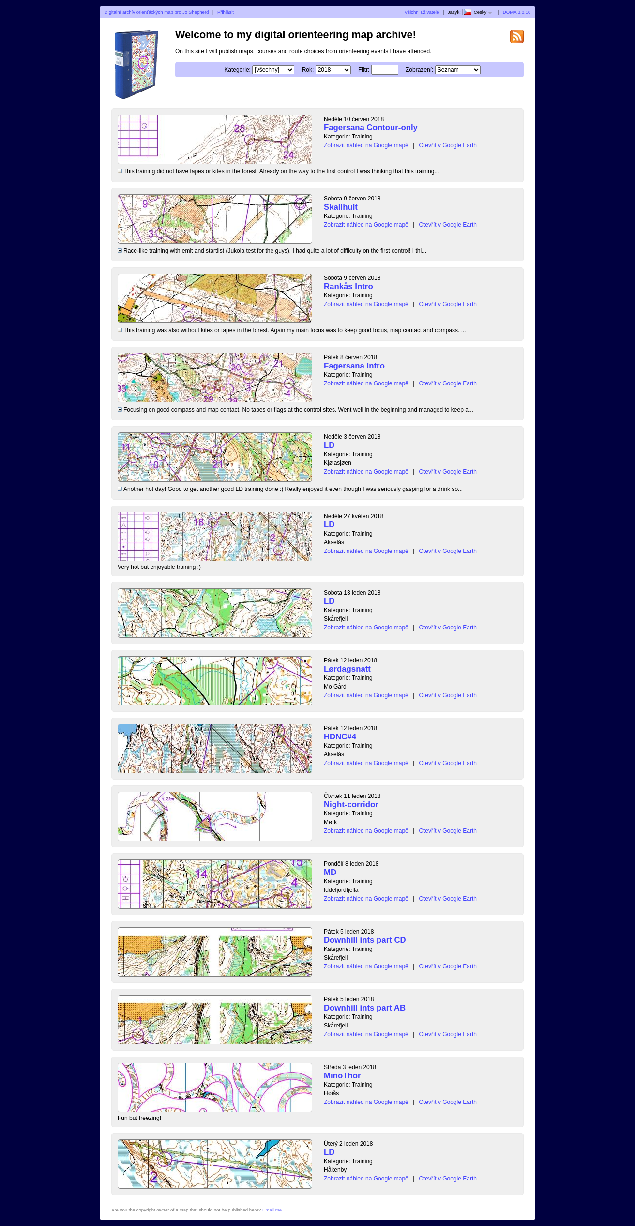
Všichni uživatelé (422, 12)
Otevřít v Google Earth (448, 145)
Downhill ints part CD (365, 940)
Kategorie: (237, 69)
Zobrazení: (419, 69)
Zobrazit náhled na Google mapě (366, 145)
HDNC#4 (340, 736)
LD (329, 445)
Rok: (308, 69)
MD (330, 872)
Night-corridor (351, 804)
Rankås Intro (348, 286)
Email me (272, 1209)
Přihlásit (225, 12)
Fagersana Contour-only (371, 127)
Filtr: (363, 69)
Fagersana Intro (354, 365)
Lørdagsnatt (347, 669)
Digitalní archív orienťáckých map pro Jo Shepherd (157, 12)
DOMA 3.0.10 (517, 12)
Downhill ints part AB (365, 1007)
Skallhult (341, 207)
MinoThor (342, 1075)
